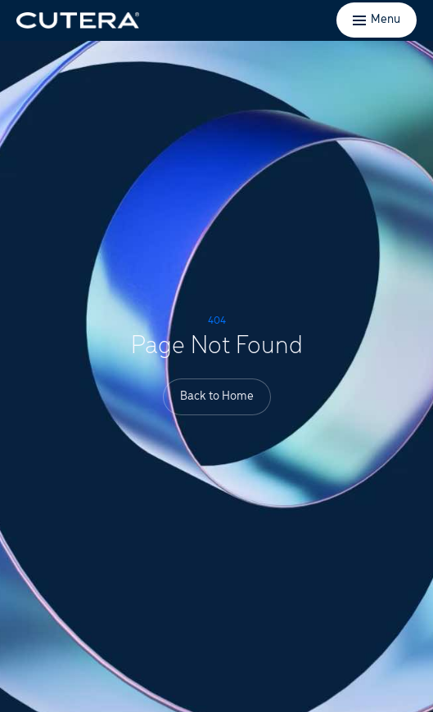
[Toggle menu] (376, 20)
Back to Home (217, 396)
